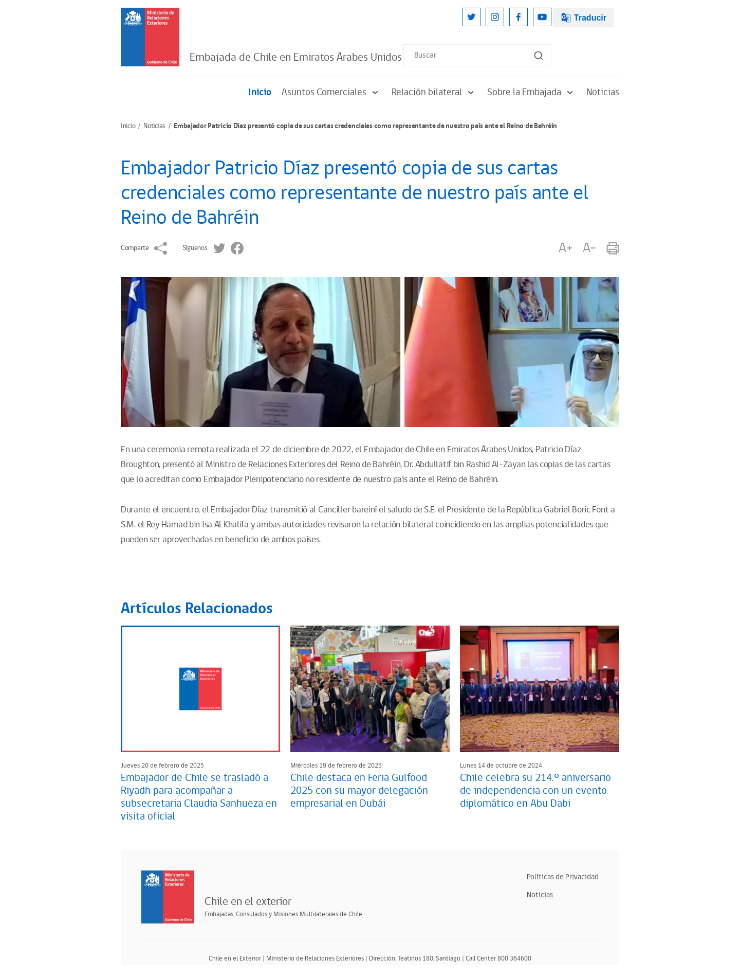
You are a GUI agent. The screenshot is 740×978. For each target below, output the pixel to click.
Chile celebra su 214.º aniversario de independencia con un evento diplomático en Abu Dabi (535, 790)
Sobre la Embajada (531, 92)
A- (589, 248)
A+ (565, 248)
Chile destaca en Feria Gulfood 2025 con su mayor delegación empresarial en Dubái (359, 790)
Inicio (259, 92)
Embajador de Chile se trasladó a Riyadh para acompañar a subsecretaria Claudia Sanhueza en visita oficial (199, 797)
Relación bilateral (434, 92)
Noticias (602, 92)
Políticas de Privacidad (563, 877)
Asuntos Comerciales (331, 92)
